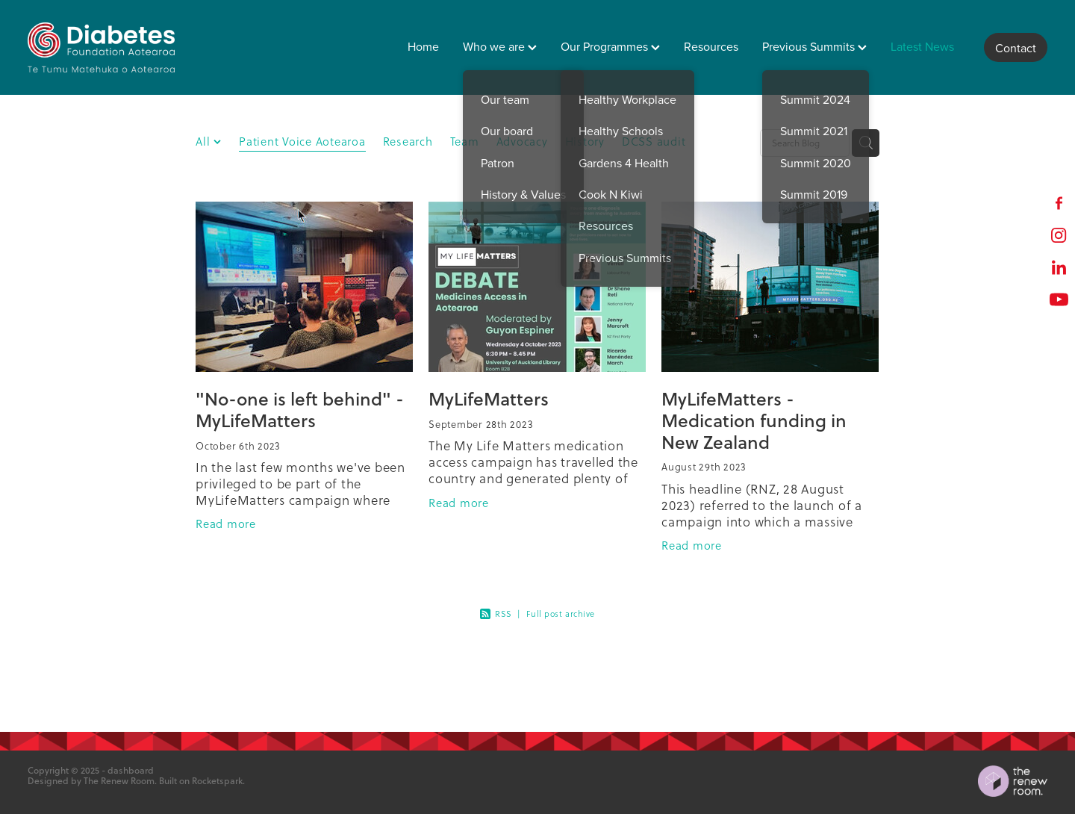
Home (423, 46)
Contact (1015, 48)
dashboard (131, 770)
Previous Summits (814, 46)
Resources (711, 46)
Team (464, 141)
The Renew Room (119, 780)
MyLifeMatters (489, 398)
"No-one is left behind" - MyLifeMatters (300, 409)
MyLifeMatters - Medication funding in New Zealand (754, 420)
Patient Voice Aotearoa (302, 141)
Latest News (922, 46)
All (205, 141)
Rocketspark (217, 780)
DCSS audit (654, 141)
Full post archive (560, 614)
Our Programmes (610, 46)
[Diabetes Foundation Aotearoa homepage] (129, 47)
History (585, 141)
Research (408, 141)
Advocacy (522, 141)
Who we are (500, 46)
